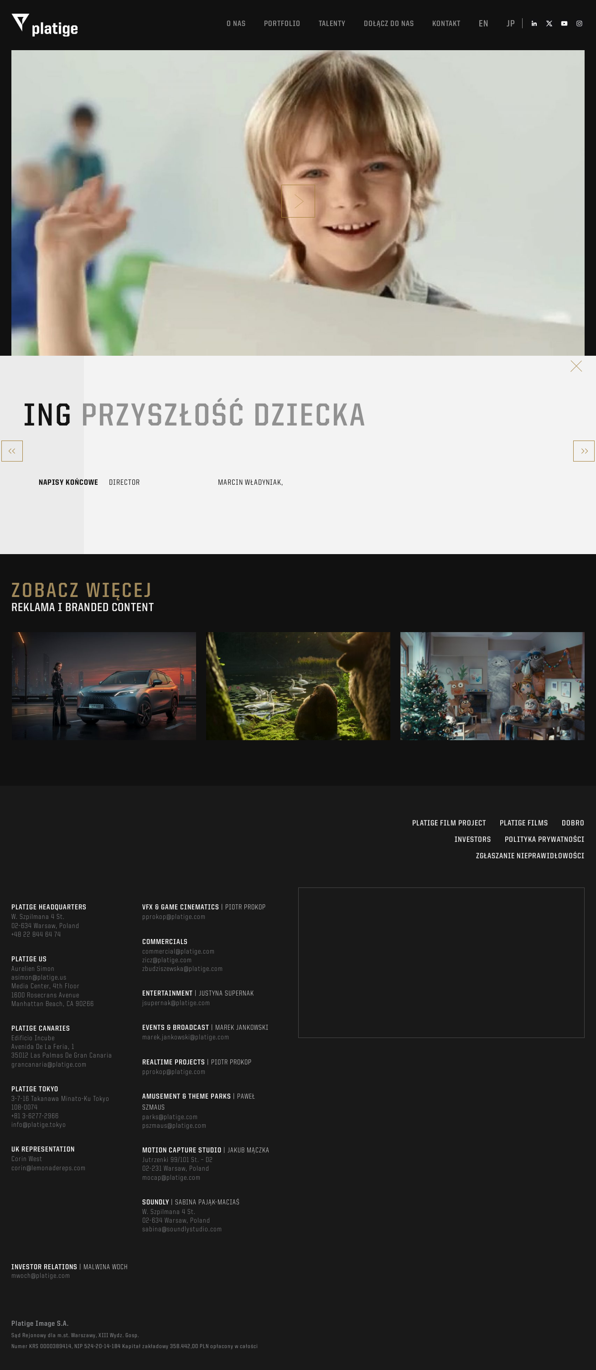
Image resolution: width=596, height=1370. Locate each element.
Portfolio (282, 24)
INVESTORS (473, 840)
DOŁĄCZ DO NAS (389, 24)
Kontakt (446, 24)
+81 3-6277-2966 (35, 1116)
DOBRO (573, 823)
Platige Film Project (449, 823)
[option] (104, 686)
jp (511, 24)
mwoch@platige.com (40, 1276)
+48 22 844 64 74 (36, 935)
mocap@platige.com (171, 1178)
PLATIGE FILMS (524, 823)
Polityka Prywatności (545, 840)
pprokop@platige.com (174, 917)
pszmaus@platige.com (174, 1126)
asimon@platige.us (39, 977)
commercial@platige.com (178, 951)
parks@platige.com (170, 1117)
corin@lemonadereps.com (48, 1168)
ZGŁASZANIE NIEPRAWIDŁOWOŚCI (530, 856)
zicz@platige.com (167, 960)
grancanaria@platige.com (49, 1065)
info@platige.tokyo (38, 1125)
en (483, 24)
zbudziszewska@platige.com (182, 969)
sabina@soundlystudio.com (182, 1229)
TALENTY (332, 24)
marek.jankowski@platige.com (185, 1037)
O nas (236, 24)
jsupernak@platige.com (176, 1003)
